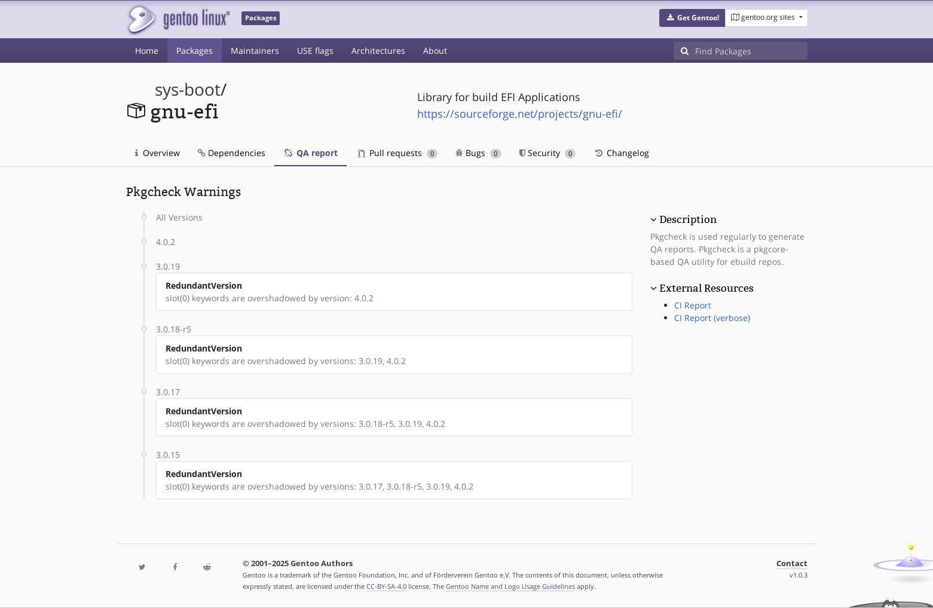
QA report (310, 152)
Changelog (621, 152)
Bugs (478, 152)
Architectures (378, 50)
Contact (791, 563)
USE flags (315, 50)
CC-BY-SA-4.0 (386, 586)
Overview (157, 152)
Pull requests (398, 152)
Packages (194, 50)
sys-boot (188, 89)
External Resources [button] (706, 288)
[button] (692, 18)
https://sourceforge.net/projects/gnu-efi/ (519, 113)
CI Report (692, 305)
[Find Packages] (751, 51)
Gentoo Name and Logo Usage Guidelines (510, 586)
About (435, 50)
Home (146, 50)
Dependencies (231, 152)
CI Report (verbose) (712, 317)
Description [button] (688, 219)
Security (547, 152)
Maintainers (255, 50)
